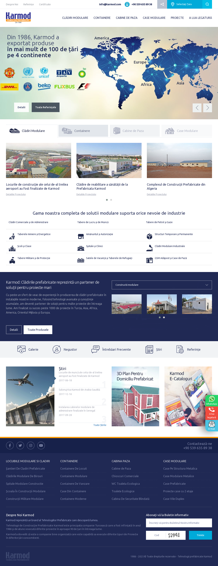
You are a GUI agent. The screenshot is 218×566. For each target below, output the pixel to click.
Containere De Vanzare (74, 483)
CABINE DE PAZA (127, 17)
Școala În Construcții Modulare (25, 491)
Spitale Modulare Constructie (24, 483)
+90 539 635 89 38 (142, 4)
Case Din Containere (73, 491)
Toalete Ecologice (123, 491)
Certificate (45, 4)
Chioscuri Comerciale (125, 476)
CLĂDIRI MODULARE (75, 17)
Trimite (200, 535)
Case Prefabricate (174, 483)
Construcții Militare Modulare (24, 498)
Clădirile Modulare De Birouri (24, 476)
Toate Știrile (99, 425)
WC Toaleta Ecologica (126, 483)
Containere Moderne (73, 498)
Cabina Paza (121, 461)
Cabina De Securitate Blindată (130, 498)
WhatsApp (211, 400)
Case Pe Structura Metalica (180, 468)
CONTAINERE (102, 17)
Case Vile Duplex (173, 498)
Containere (69, 461)
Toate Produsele (37, 329)
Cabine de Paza (121, 468)
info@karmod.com (110, 4)
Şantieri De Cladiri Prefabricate (25, 468)
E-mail (211, 425)
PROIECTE (177, 17)
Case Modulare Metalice (178, 476)
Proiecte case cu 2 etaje (178, 491)
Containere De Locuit (73, 468)
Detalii (21, 107)
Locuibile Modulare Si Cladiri (28, 461)
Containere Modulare (73, 476)
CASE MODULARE (154, 17)
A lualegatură (211, 412)
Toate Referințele (45, 107)
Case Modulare (174, 461)
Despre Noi (12, 4)
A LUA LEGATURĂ (200, 17)
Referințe (28, 4)
